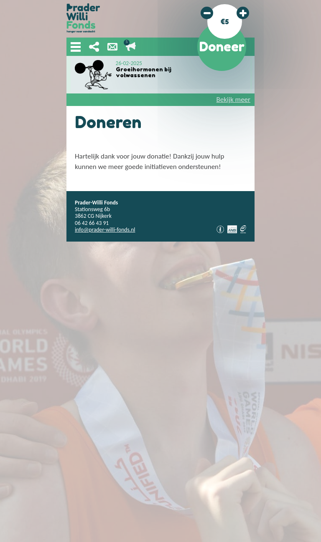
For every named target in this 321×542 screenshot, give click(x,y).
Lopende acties (131, 47)
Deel (94, 47)
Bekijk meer (233, 99)
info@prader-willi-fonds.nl (105, 229)
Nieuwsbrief (112, 47)
